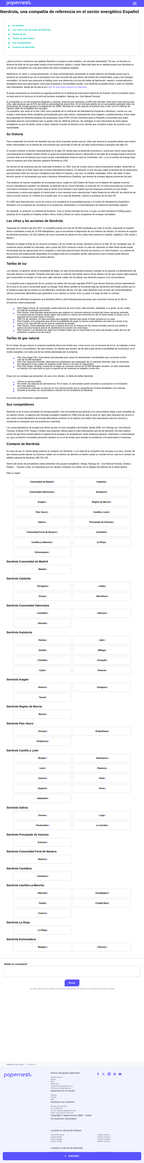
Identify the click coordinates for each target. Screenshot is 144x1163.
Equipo (53, 1079)
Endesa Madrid (56, 1137)
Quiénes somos (56, 1077)
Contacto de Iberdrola (22, 45)
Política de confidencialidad (61, 1088)
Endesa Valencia (103, 1135)
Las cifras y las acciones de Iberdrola (29, 29)
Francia (53, 1097)
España (53, 1095)
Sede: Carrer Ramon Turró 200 (62, 1113)
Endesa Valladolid (103, 1139)
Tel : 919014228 (56, 1108)
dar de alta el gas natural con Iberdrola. (68, 85)
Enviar (72, 1024)
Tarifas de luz (18, 33)
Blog (52, 1082)
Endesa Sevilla (56, 1141)
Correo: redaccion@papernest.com (63, 1111)
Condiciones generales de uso (62, 1086)
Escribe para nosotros (59, 1106)
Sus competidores (20, 41)
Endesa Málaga (56, 1139)
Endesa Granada (103, 1141)
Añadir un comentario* (72, 1011)
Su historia (17, 25)
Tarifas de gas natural (22, 37)
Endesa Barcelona (57, 1135)
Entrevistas (55, 1084)
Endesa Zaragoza (103, 1137)
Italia (52, 1099)
